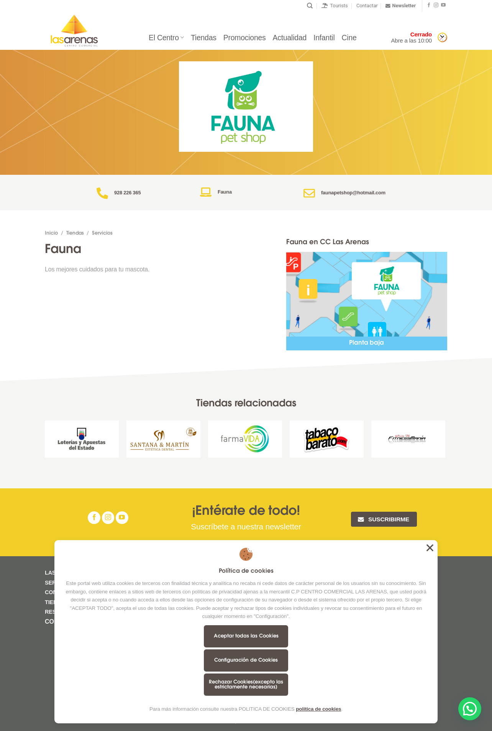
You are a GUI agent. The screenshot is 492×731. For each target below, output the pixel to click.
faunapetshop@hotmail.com (353, 192)
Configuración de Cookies (246, 660)
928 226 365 (127, 192)
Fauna (225, 192)
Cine (349, 37)
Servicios (102, 233)
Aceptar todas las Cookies (246, 636)
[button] (469, 708)
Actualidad (290, 37)
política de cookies (318, 709)
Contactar (367, 5)
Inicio (51, 233)
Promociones (244, 37)
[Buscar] (310, 5)
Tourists (334, 5)
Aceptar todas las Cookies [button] (430, 548)
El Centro (166, 37)
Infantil (324, 37)
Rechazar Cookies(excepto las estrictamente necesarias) (246, 685)
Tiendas (203, 37)
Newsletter (400, 6)
